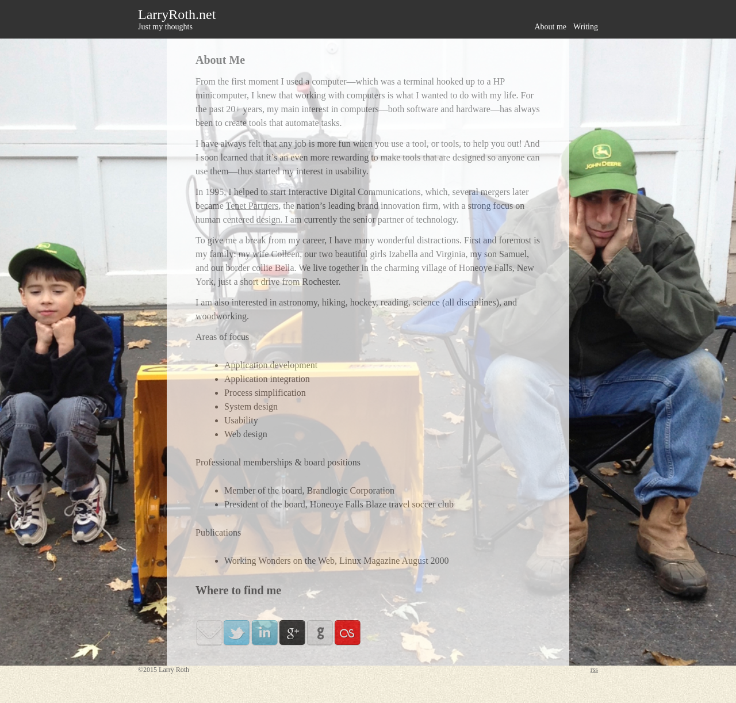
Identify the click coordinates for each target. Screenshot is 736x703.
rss (594, 670)
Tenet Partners (252, 206)
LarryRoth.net (177, 14)
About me (550, 26)
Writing (585, 26)
